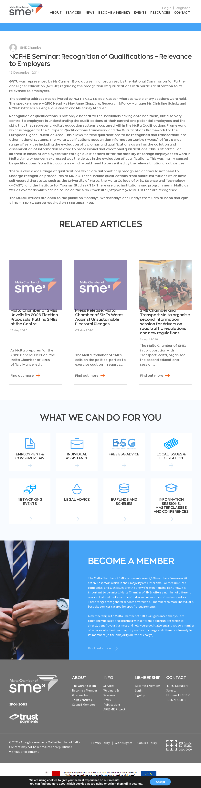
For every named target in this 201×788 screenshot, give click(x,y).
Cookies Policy (147, 743)
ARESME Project (114, 709)
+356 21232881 (176, 700)
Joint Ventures (82, 700)
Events (140, 12)
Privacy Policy (100, 743)
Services (73, 12)
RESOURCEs (160, 12)
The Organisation (84, 686)
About (56, 12)
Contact (182, 12)
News (89, 12)
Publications (112, 704)
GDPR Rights (123, 743)
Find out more (22, 375)
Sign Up (140, 695)
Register (183, 8)
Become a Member (114, 12)
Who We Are (80, 695)
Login (166, 8)
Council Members (83, 704)
